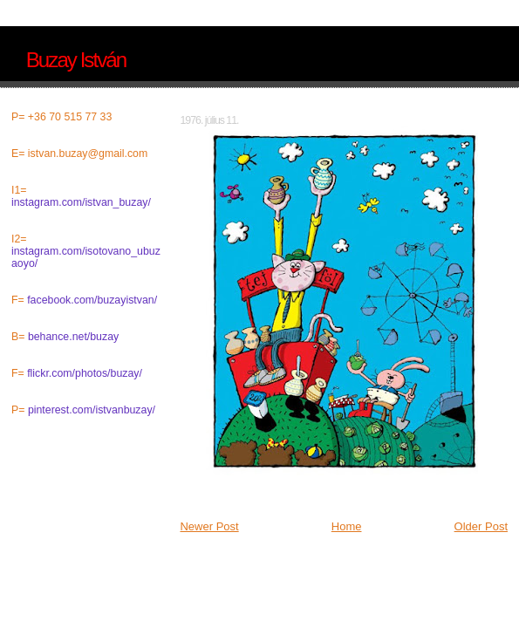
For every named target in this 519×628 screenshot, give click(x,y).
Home (346, 526)
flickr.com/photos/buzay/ (84, 373)
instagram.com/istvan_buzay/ (81, 202)
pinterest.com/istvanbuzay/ (91, 410)
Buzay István (76, 60)
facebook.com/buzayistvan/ (92, 300)
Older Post (481, 526)
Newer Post (209, 526)
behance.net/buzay (73, 337)
